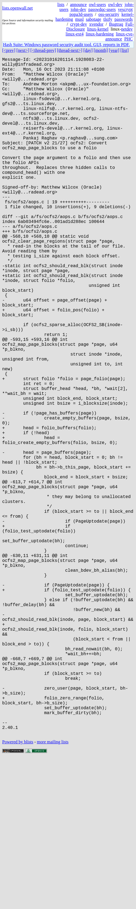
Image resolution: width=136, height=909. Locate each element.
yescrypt (125, 9)
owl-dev (115, 4)
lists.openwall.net (17, 8)
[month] (101, 50)
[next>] (22, 50)
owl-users (97, 4)
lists (60, 4)
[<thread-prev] (43, 50)
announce (78, 4)
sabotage (93, 19)
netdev (127, 29)
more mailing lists (53, 892)
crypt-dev (78, 24)
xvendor (96, 24)
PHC (128, 39)
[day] (88, 50)
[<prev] (8, 50)
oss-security (108, 14)
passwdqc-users (102, 9)
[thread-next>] (69, 50)
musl (79, 19)
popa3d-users (81, 14)
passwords (123, 19)
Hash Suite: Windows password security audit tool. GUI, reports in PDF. (66, 44)
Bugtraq (116, 24)
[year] (114, 50)
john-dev (78, 9)
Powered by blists (17, 892)
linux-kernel (97, 29)
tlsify (107, 19)
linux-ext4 (75, 34)
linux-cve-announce (119, 36)
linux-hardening (100, 34)
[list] (124, 50)
